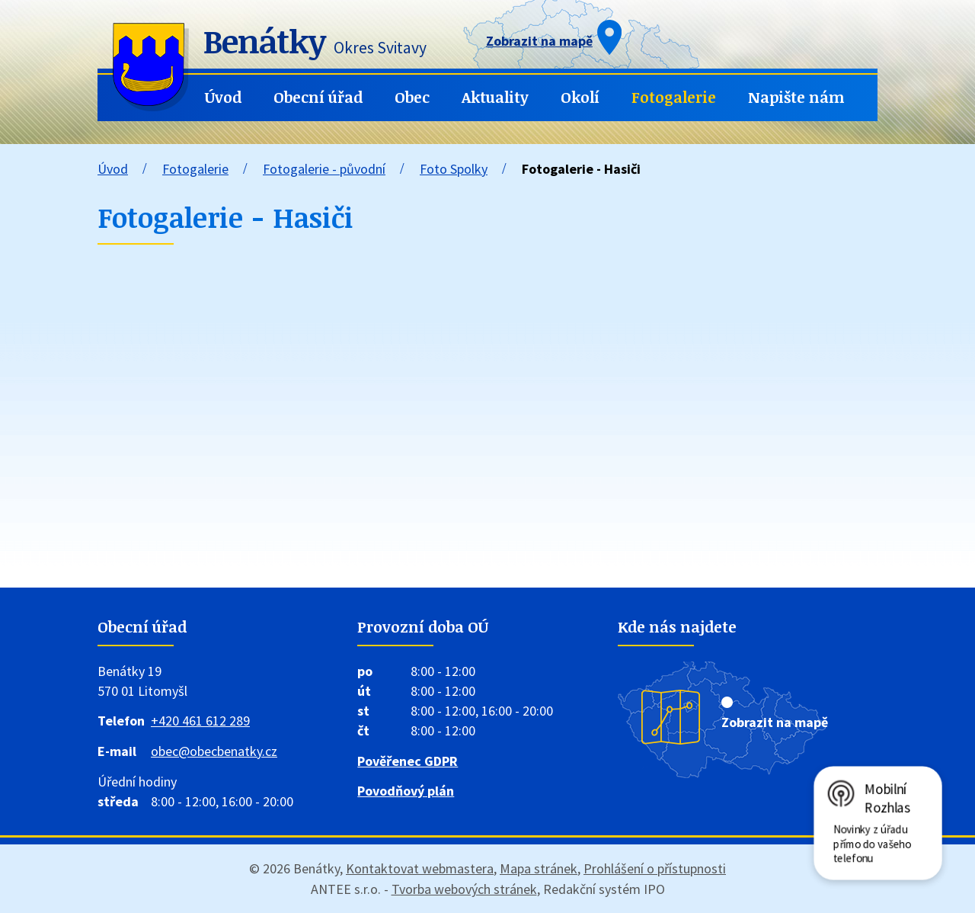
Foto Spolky (454, 169)
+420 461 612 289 (200, 720)
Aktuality (495, 97)
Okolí (580, 97)
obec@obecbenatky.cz (214, 751)
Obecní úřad (318, 97)
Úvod (223, 97)
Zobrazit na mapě (774, 722)
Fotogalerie (673, 97)
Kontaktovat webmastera (420, 868)
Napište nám (796, 97)
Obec (412, 97)
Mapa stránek (538, 868)
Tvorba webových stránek (464, 889)
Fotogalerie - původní (324, 169)
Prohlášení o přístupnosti (654, 868)
